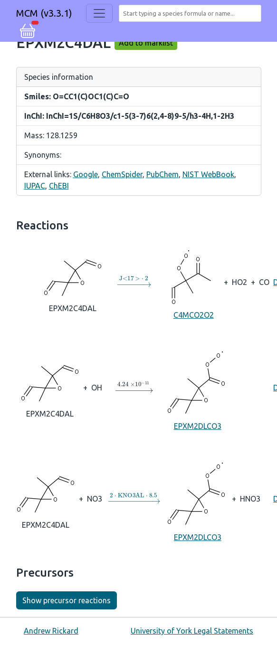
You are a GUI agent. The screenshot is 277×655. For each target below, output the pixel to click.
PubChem (162, 174)
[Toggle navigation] (99, 13)
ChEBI (59, 185)
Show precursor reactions (66, 600)
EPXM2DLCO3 (197, 386)
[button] (27, 29)
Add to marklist (146, 42)
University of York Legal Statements (192, 631)
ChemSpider (122, 174)
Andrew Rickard (51, 631)
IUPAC (34, 185)
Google (85, 174)
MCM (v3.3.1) (44, 13)
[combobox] (192, 13)
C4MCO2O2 (193, 281)
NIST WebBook (208, 174)
